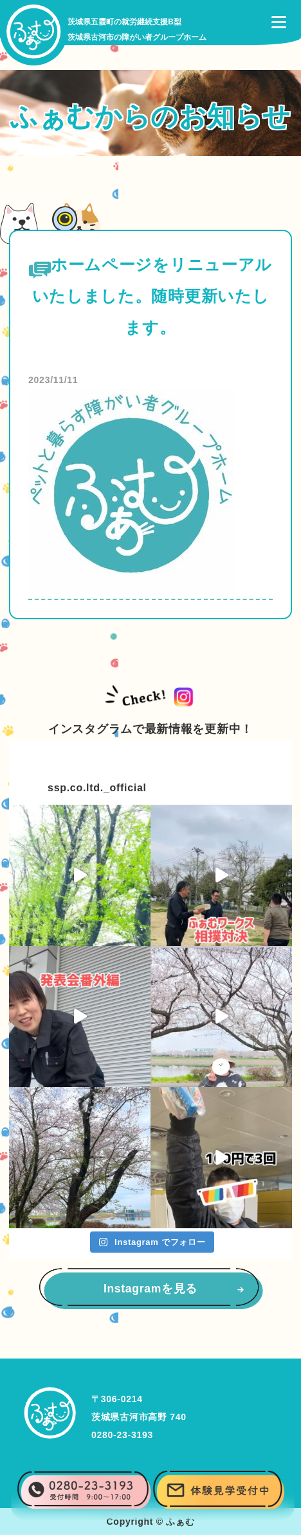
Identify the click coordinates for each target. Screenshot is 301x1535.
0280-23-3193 (122, 1435)
